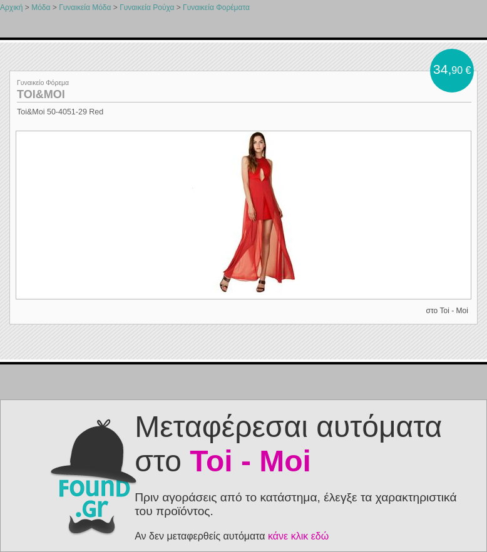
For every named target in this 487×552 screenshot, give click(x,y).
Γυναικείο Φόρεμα (43, 82)
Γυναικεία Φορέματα (216, 7)
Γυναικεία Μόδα (85, 7)
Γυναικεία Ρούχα (147, 7)
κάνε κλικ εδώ (298, 536)
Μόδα (40, 7)
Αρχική (11, 7)
